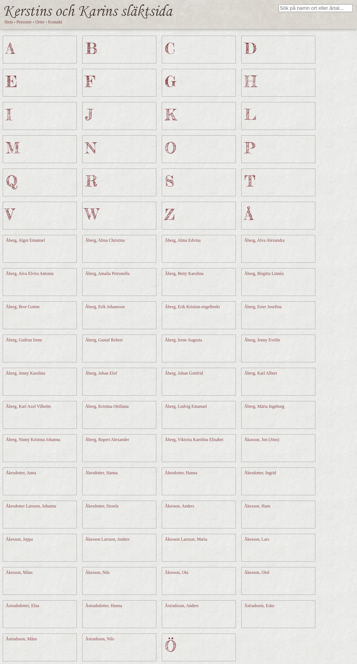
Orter (40, 22)
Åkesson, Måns (19, 572)
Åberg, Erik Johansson (105, 306)
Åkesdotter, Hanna (101, 472)
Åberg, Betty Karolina (184, 273)
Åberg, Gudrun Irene (24, 340)
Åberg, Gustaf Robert (104, 340)
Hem (8, 22)
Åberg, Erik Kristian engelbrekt (192, 306)
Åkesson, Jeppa (19, 539)
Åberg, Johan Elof (101, 373)
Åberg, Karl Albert (260, 373)
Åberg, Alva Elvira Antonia (30, 273)
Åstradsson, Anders (182, 605)
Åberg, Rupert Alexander (107, 439)
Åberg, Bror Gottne (23, 306)
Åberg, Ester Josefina (263, 306)
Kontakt (55, 22)
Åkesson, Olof (256, 572)
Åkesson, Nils (97, 572)
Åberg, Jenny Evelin (262, 340)
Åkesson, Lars (256, 539)
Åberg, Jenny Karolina (25, 373)
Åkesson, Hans (257, 506)
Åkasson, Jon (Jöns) (261, 439)
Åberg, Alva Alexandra (264, 240)
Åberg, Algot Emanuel (25, 240)
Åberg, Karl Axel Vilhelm (28, 406)
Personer (24, 22)
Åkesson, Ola (176, 572)
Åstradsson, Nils (99, 639)
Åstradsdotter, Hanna (103, 605)
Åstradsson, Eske (259, 605)
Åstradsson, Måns (21, 639)
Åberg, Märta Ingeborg (264, 406)
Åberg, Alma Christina (105, 240)
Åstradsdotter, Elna (22, 605)
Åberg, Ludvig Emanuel (186, 406)
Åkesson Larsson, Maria (186, 539)
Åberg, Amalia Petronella (107, 273)
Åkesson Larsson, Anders (107, 539)
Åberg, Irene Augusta (183, 340)
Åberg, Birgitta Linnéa (264, 273)
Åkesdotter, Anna (21, 472)
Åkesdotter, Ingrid (260, 472)
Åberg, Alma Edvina (183, 240)
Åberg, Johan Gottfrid (184, 373)
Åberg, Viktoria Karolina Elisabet (194, 439)
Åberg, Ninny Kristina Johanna (33, 439)
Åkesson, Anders (179, 506)
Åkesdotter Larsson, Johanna (31, 506)
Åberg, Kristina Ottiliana (107, 406)
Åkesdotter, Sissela (101, 506)
